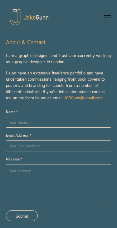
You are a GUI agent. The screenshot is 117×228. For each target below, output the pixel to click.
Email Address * (18, 135)
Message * (14, 159)
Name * (12, 111)
